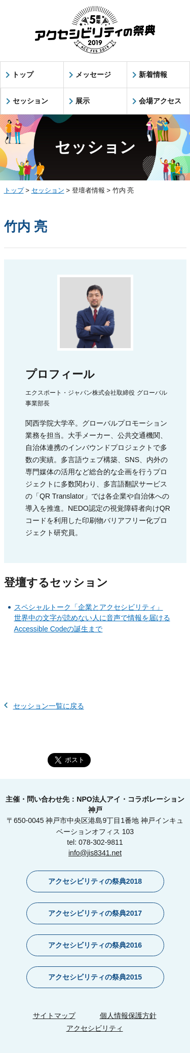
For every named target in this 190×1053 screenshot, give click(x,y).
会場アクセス (160, 101)
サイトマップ (54, 1015)
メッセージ (93, 74)
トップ (22, 74)
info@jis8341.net (95, 853)
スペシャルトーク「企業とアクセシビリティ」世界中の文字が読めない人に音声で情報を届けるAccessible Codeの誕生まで (92, 617)
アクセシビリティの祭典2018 (95, 881)
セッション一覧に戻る (48, 706)
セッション (30, 101)
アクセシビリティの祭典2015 (95, 977)
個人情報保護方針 (128, 1015)
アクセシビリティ (94, 1028)
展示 (82, 101)
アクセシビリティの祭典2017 (95, 913)
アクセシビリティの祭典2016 (95, 945)
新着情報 (153, 74)
